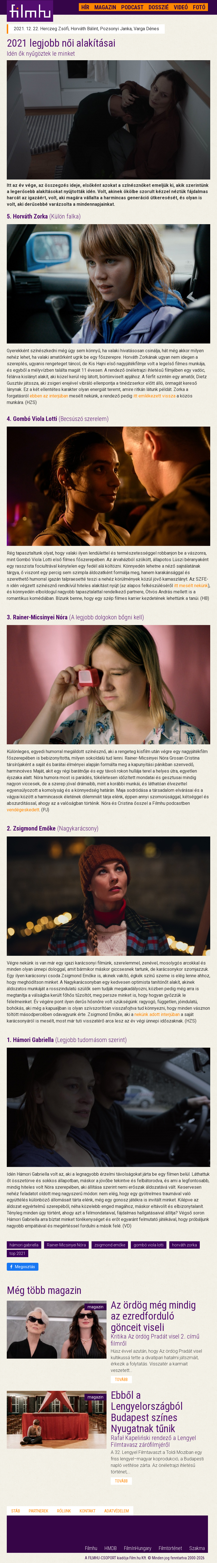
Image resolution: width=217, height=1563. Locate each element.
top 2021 (17, 1253)
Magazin (105, 7)
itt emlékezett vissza (154, 396)
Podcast (132, 7)
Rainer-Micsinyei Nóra (66, 1245)
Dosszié (159, 7)
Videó (181, 7)
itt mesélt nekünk (191, 585)
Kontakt (88, 1511)
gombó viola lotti (149, 1245)
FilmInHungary (137, 1548)
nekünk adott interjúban (157, 1014)
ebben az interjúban (49, 396)
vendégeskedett (23, 809)
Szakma (197, 1548)
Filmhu (91, 1548)
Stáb (15, 1511)
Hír (85, 7)
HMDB (111, 1548)
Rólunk (64, 1511)
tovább (121, 1379)
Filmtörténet (170, 1548)
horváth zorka (184, 1245)
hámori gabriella (24, 1245)
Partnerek (38, 1511)
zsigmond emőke (109, 1245)
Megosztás (22, 1266)
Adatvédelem (116, 1511)
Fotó (199, 7)
